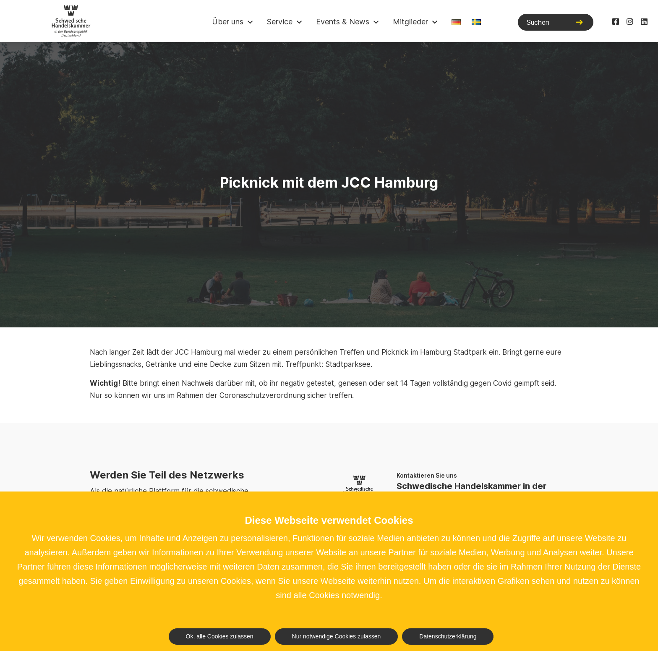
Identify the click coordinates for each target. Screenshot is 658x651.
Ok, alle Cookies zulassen (219, 636)
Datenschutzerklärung (447, 636)
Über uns (227, 21)
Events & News (342, 21)
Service (279, 21)
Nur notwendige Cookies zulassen (336, 636)
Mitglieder (410, 21)
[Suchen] (555, 22)
